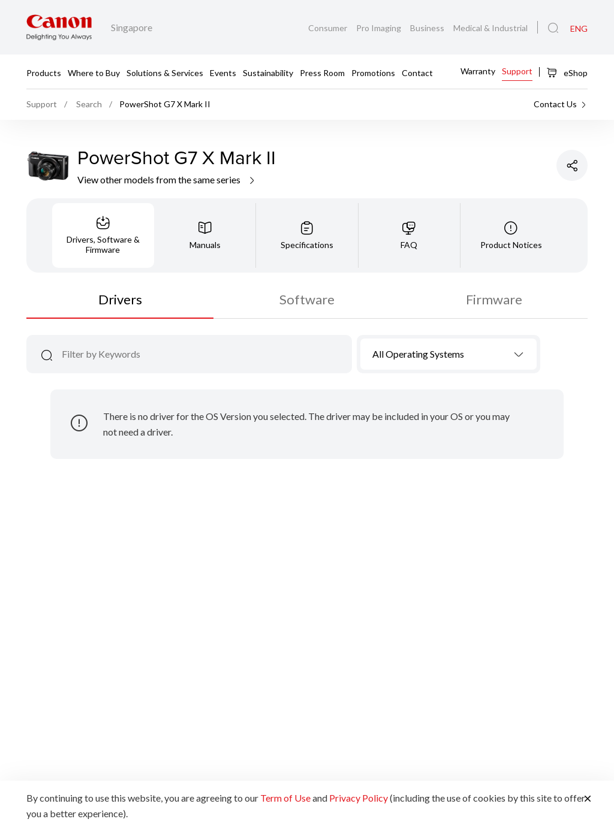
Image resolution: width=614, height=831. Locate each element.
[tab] (103, 235)
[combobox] (448, 354)
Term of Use (285, 797)
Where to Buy (94, 72)
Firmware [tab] (494, 299)
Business (428, 28)
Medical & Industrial (490, 28)
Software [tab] (307, 299)
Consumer (328, 28)
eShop (567, 72)
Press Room (322, 72)
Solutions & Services (165, 72)
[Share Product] (572, 165)
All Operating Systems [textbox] (418, 353)
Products (43, 72)
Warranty (477, 71)
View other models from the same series (167, 179)
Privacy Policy (358, 797)
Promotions (373, 72)
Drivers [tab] (120, 299)
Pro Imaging (379, 28)
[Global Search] (553, 28)
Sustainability (268, 72)
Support (517, 71)
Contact (417, 72)
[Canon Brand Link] (59, 27)
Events (223, 72)
